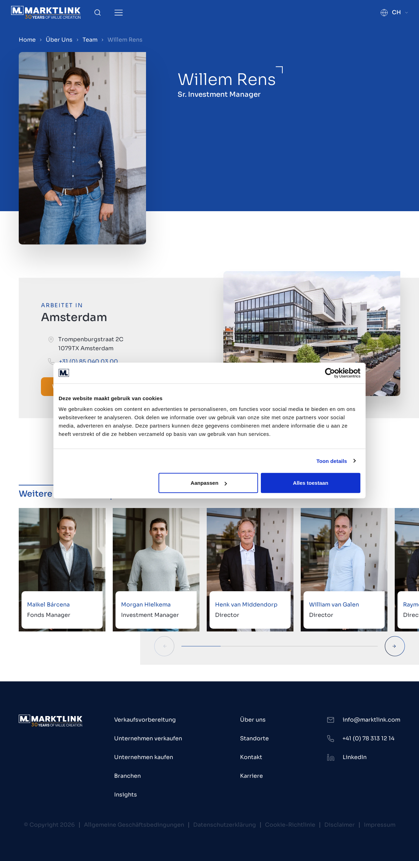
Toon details (331, 461)
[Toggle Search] (97, 12)
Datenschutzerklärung (224, 824)
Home (27, 39)
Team (90, 39)
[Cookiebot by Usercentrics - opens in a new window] (330, 373)
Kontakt (251, 757)
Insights (125, 794)
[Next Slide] (395, 646)
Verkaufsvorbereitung (145, 719)
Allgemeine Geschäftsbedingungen (134, 824)
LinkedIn (355, 757)
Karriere (251, 776)
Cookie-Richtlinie (290, 824)
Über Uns (59, 39)
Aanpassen (209, 483)
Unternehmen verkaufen (148, 738)
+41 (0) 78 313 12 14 (368, 738)
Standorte (254, 738)
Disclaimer (339, 824)
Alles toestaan (310, 483)
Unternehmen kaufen (143, 757)
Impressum (379, 824)
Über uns (253, 719)
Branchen (127, 776)
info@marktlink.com (371, 719)
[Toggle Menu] (118, 13)
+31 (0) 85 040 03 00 (88, 361)
